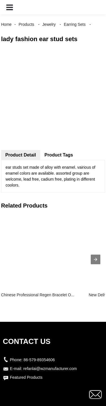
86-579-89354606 (39, 360)
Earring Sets (75, 24)
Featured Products (26, 377)
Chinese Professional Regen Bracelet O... (37, 295)
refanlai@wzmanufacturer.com (50, 368)
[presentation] (95, 259)
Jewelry (49, 24)
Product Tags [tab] (58, 155)
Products (26, 24)
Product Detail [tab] (20, 155)
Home (6, 24)
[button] (9, 7)
